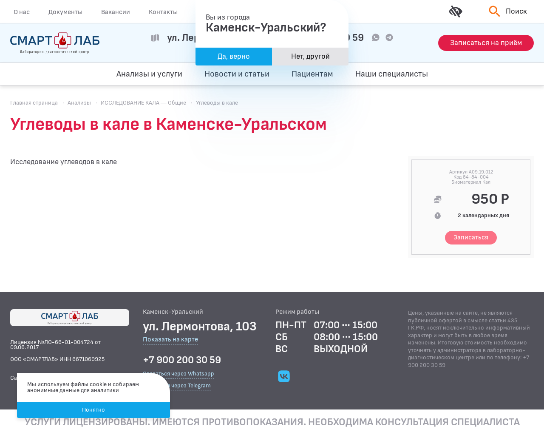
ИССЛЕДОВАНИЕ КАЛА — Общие (143, 102)
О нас (22, 12)
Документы (65, 12)
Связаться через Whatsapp (178, 373)
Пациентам (312, 74)
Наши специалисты (391, 74)
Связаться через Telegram (177, 385)
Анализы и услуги (149, 74)
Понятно (93, 409)
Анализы (79, 102)
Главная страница (34, 102)
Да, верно (234, 56)
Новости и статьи (236, 74)
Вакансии (115, 12)
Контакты (163, 12)
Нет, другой (310, 56)
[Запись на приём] (486, 43)
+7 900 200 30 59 (182, 360)
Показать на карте (170, 340)
